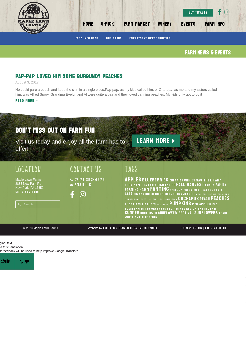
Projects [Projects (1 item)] (163, 204)
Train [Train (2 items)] (223, 213)
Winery (166, 24)
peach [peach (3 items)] (205, 198)
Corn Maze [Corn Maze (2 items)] (133, 185)
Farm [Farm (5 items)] (144, 189)
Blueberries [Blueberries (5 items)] (155, 180)
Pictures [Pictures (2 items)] (149, 204)
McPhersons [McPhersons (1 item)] (132, 199)
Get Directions (27, 192)
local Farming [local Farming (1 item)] (203, 194)
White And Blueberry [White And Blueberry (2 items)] (141, 217)
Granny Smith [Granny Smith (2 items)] (144, 194)
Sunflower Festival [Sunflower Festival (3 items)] (175, 213)
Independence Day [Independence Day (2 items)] (168, 194)
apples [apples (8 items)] (133, 180)
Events (189, 24)
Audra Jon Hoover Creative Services (130, 228)
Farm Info (216, 24)
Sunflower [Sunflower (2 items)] (148, 213)
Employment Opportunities (149, 38)
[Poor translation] (24, 261)
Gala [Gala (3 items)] (129, 193)
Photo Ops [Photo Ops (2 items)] (133, 204)
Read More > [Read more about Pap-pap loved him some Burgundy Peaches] (26, 100)
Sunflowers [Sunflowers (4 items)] (206, 213)
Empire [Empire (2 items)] (170, 185)
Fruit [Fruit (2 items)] (218, 190)
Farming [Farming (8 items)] (159, 189)
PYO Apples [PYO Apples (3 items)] (201, 204)
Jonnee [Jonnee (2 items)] (188, 194)
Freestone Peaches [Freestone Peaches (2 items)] (199, 190)
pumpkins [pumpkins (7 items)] (180, 203)
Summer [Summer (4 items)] (132, 213)
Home (88, 24)
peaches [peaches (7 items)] (220, 198)
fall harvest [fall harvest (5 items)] (190, 184)
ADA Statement (216, 228)
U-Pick (108, 24)
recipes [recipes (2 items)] (173, 208)
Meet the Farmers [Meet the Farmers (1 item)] (152, 199)
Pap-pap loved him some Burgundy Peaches (69, 76)
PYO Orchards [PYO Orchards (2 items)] (155, 208)
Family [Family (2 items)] (210, 185)
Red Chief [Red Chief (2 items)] (193, 208)
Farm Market (137, 24)
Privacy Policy (191, 228)
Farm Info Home (87, 38)
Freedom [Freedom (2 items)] (176, 190)
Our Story (113, 38)
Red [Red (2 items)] (182, 208)
